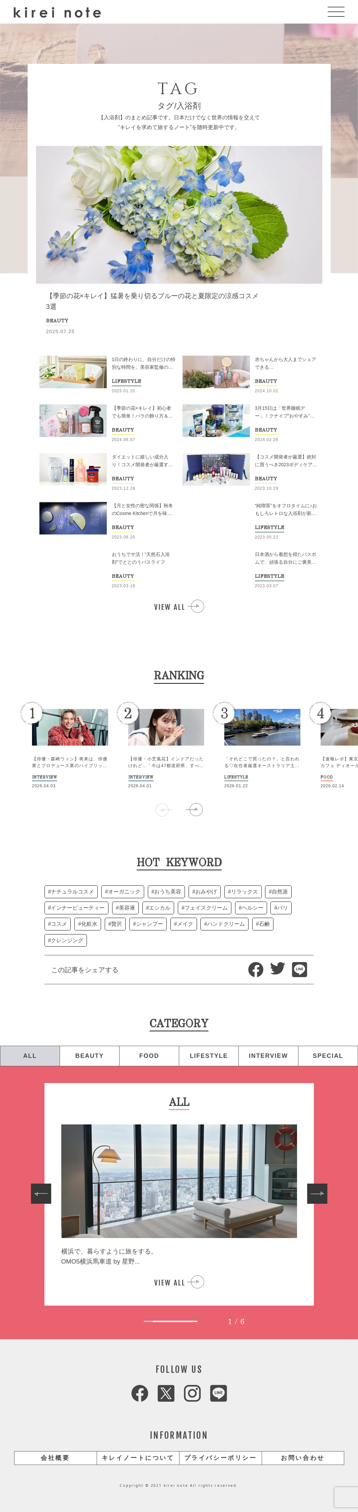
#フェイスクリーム (205, 908)
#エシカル (158, 908)
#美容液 (125, 908)
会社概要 (55, 1458)
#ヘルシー (251, 908)
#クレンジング (66, 940)
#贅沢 (115, 924)
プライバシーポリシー (220, 1458)
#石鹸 (263, 924)
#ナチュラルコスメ (71, 891)
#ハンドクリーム (224, 924)
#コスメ (57, 924)
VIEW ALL (170, 607)
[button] (194, 810)
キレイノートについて (138, 1458)
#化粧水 (87, 924)
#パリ (281, 908)
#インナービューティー (76, 908)
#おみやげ (204, 891)
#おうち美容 (167, 891)
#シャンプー (148, 924)
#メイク (183, 924)
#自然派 (278, 891)
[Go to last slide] (41, 1194)
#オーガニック (122, 891)
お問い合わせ (303, 1458)
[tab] (148, 1321)
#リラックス (243, 891)
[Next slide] (317, 1194)
